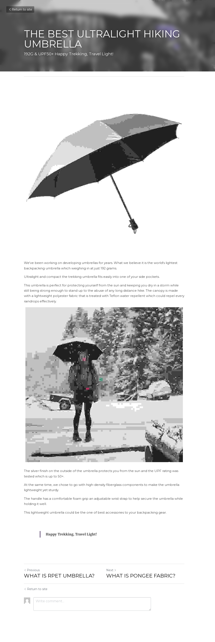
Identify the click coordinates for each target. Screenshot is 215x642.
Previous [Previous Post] (32, 577)
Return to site (20, 9)
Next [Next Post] (115, 577)
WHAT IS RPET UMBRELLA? (59, 582)
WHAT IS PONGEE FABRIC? (144, 582)
